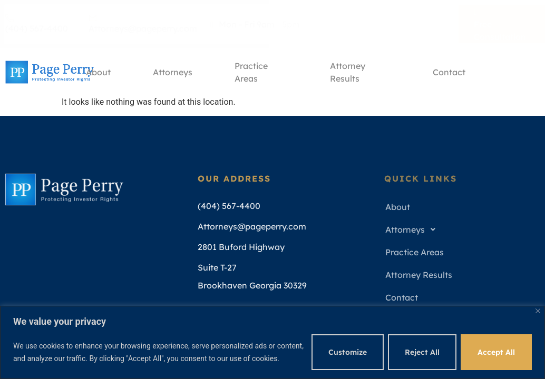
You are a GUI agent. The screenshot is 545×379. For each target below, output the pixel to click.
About (98, 72)
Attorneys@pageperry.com (143, 24)
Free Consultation (500, 23)
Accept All (496, 352)
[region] (272, 342)
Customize (347, 352)
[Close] (538, 310)
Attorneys (172, 72)
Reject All (422, 352)
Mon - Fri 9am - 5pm (255, 24)
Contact (449, 72)
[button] (458, 229)
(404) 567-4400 (36, 24)
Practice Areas (251, 74)
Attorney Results (347, 74)
